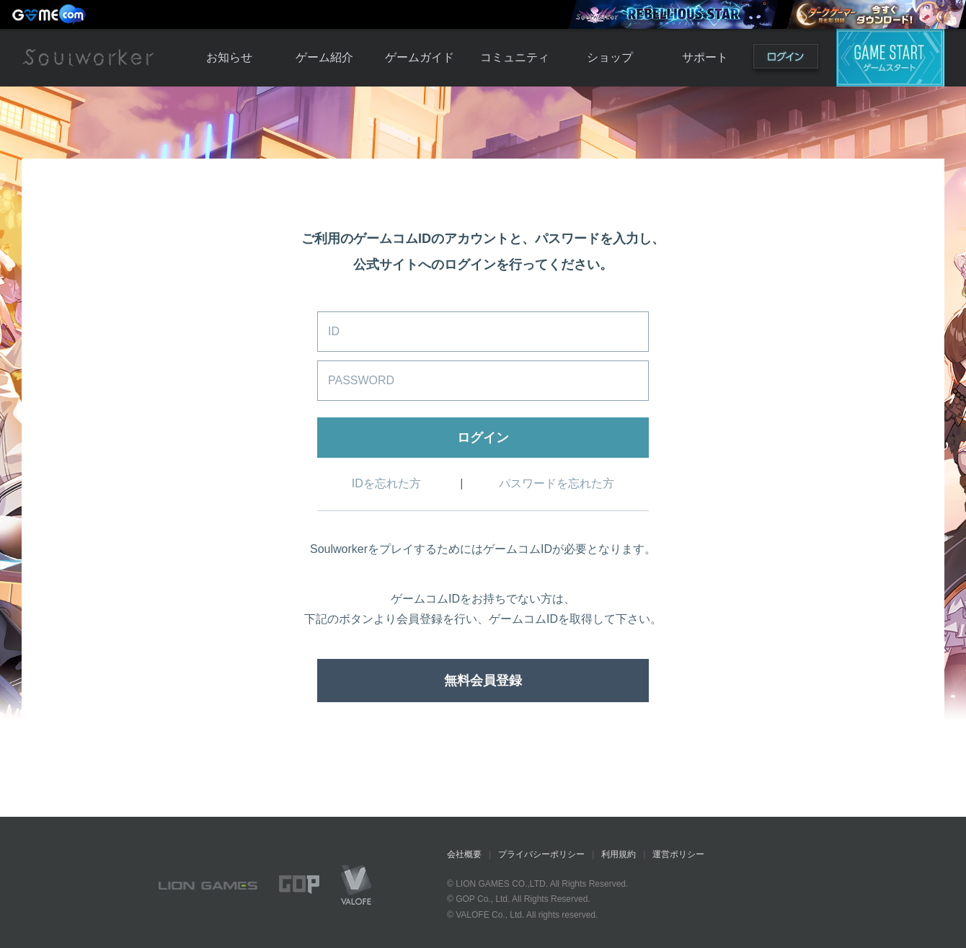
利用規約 (618, 854)
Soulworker (88, 58)
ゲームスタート (890, 58)
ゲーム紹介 (324, 57)
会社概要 (464, 854)
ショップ (610, 57)
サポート (705, 57)
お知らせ (229, 57)
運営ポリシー (678, 854)
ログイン (786, 59)
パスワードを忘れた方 (556, 483)
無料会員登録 (483, 680)
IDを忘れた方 (386, 483)
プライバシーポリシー (541, 854)
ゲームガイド (419, 57)
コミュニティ (514, 57)
